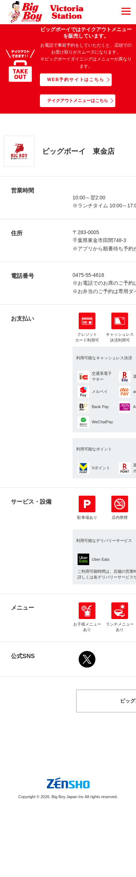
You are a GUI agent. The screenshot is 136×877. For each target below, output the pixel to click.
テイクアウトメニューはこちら (77, 100)
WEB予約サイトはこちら (75, 79)
